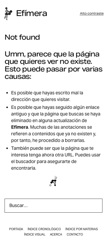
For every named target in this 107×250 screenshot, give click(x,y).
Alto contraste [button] (92, 13)
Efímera (31, 13)
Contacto (75, 234)
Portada (16, 229)
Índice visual (34, 234)
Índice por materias (81, 229)
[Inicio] (8, 13)
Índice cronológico (44, 229)
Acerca (56, 234)
